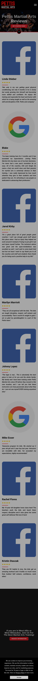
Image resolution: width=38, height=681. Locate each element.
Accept (19, 677)
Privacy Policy (20, 673)
